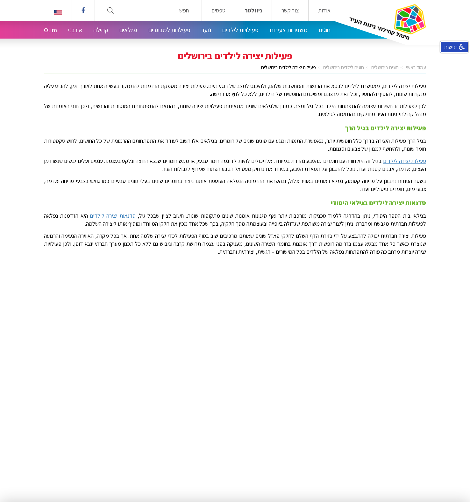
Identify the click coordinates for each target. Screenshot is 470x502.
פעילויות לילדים (240, 30)
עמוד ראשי (416, 67)
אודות (324, 10)
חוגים (325, 30)
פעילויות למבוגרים (169, 30)
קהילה (100, 30)
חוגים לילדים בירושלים (343, 67)
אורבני (75, 30)
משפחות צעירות (289, 30)
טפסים (218, 10)
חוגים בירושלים (385, 67)
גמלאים (128, 30)
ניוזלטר (253, 10)
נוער (206, 30)
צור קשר (290, 10)
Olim (50, 30)
